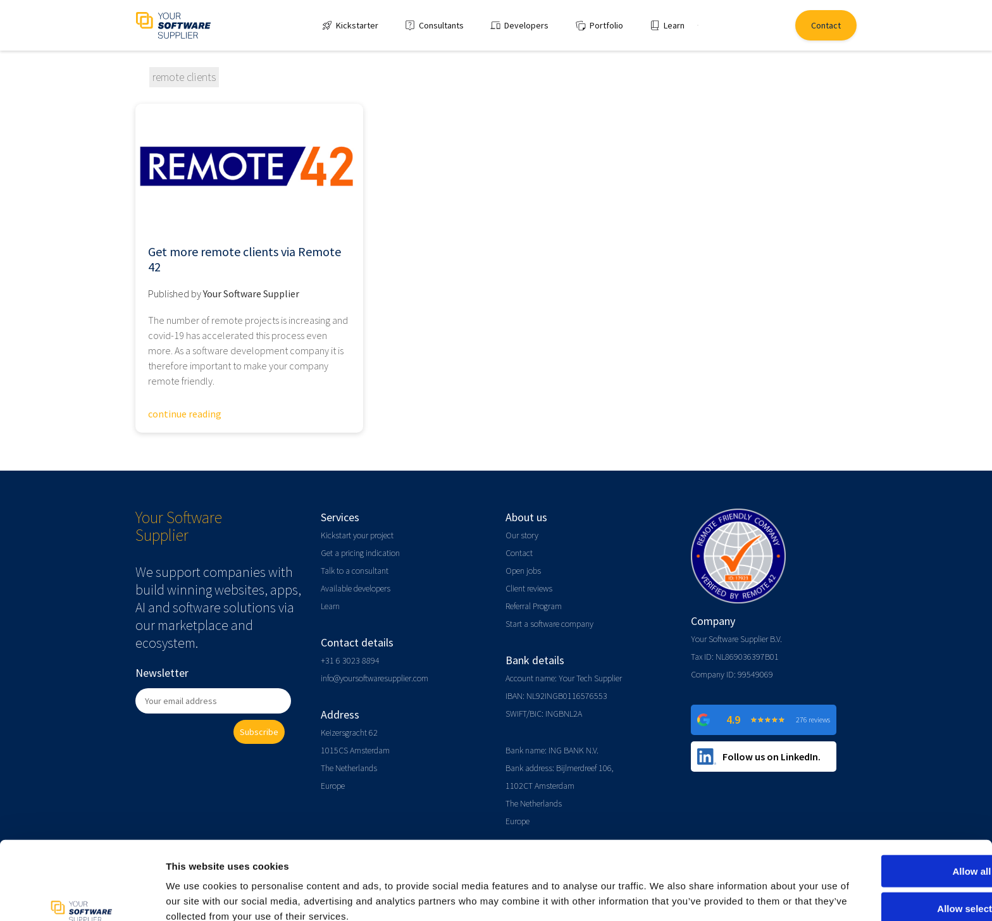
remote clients (184, 77)
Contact (519, 553)
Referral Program (533, 606)
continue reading (184, 413)
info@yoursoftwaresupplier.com (374, 678)
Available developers (355, 588)
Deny (886, 884)
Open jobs (523, 570)
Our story (521, 535)
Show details (664, 896)
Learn (330, 606)
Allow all (886, 810)
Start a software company (549, 623)
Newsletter (162, 672)
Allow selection (886, 847)
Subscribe (259, 732)
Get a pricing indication (360, 553)
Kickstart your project (357, 535)
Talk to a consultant (354, 570)
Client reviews (528, 588)
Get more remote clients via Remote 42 (244, 259)
